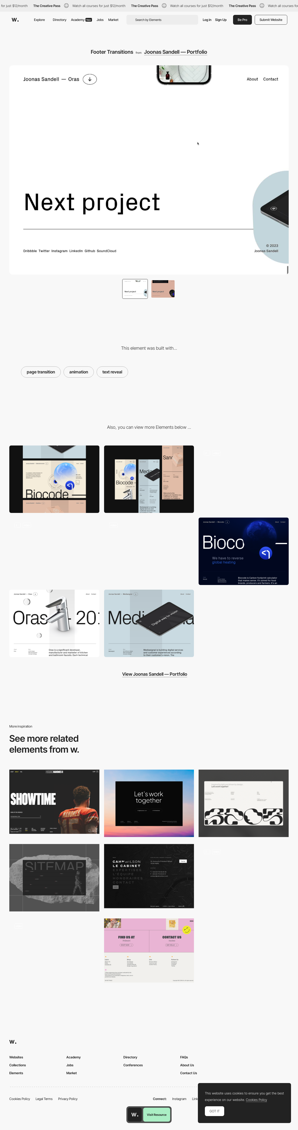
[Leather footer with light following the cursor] (54, 952)
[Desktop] (54, 479)
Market (113, 20)
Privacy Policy (68, 1099)
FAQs (184, 1057)
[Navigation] (244, 479)
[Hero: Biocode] (244, 551)
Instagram (179, 1099)
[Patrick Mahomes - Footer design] (54, 802)
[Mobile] (149, 479)
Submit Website (271, 20)
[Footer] (244, 803)
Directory (59, 20)
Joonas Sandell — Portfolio (175, 51)
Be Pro (242, 20)
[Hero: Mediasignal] (149, 623)
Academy (81, 20)
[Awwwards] (15, 20)
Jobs (100, 20)
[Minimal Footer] (149, 803)
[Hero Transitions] (54, 551)
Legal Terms (44, 1099)
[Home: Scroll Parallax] (149, 551)
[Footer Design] (54, 877)
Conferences (133, 1065)
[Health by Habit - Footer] (149, 950)
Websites (16, 1057)
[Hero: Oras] (54, 623)
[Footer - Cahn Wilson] (149, 876)
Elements (16, 1073)
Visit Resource (156, 1115)
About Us (187, 1065)
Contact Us (188, 1073)
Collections (17, 1065)
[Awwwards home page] (135, 1115)
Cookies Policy (19, 1099)
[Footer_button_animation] (244, 877)
